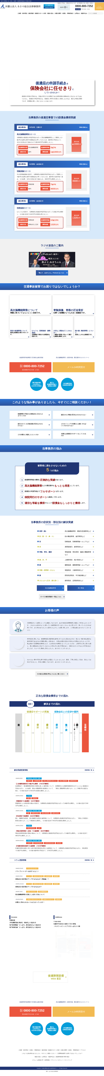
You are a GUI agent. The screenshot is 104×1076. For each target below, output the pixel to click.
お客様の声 (40, 1069)
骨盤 (28, 798)
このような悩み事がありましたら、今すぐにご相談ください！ (39, 1062)
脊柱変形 (59, 843)
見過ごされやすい (31, 891)
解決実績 (31, 13)
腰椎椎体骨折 (73, 780)
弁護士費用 (58, 13)
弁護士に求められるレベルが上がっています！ (30, 902)
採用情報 (47, 1069)
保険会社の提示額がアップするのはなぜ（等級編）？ (32, 879)
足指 (39, 828)
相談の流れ (50, 13)
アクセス (83, 1059)
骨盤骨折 (35, 798)
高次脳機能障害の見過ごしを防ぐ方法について (30, 894)
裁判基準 (56, 876)
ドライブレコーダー (32, 868)
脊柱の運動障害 (63, 780)
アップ (29, 876)
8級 (28, 813)
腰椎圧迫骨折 (55, 813)
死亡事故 (81, 588)
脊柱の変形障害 (45, 813)
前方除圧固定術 (38, 843)
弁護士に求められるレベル (33, 899)
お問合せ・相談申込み (81, 13)
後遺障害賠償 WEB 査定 (62, 1066)
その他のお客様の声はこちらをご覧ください (51, 674)
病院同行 (58, 899)
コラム (34, 1069)
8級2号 (29, 780)
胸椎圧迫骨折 (35, 813)
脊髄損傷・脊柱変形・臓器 (33, 778)
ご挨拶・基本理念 (22, 13)
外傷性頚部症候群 (49, 843)
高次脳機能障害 (50, 588)
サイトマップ (68, 1069)
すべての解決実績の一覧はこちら (50, 596)
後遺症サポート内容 (40, 13)
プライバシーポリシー (57, 1069)
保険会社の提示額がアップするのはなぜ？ (28, 887)
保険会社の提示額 (38, 876)
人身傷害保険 (37, 780)
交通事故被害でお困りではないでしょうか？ (70, 1062)
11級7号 (29, 843)
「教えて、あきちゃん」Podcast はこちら (50, 273)
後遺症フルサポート (48, 899)
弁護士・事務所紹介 (67, 13)
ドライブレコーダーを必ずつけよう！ (27, 871)
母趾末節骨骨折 (31, 828)
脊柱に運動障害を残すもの (49, 780)
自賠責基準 (48, 876)
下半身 (29, 795)
